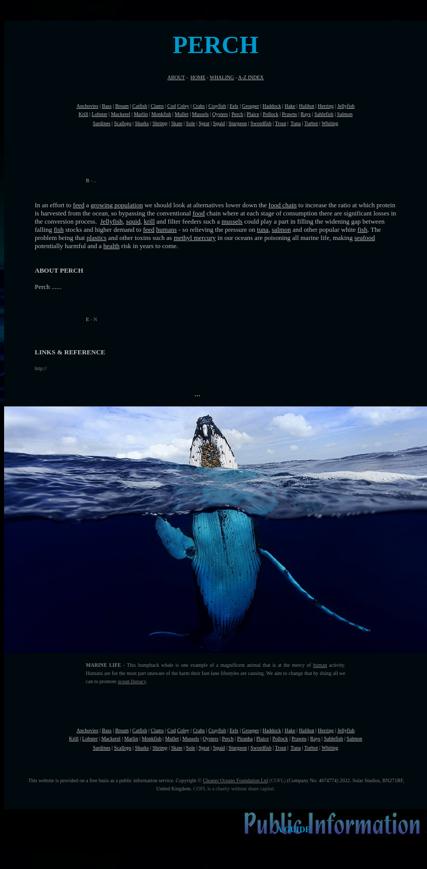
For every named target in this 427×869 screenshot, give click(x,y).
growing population (117, 205)
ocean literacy (131, 681)
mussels (232, 221)
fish (59, 229)
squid (133, 221)
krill (149, 221)
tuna (262, 229)
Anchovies (88, 106)
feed (78, 205)
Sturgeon (237, 123)
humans (166, 229)
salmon (281, 229)
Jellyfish (111, 221)
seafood (364, 238)
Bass (106, 106)
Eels (233, 106)
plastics (96, 238)
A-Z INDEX (251, 77)
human (320, 665)
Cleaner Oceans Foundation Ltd (235, 780)
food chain (283, 205)
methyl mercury (195, 238)
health (111, 246)
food (199, 213)
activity (335, 665)
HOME (198, 77)
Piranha (245, 738)
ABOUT (176, 77)
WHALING (221, 77)
